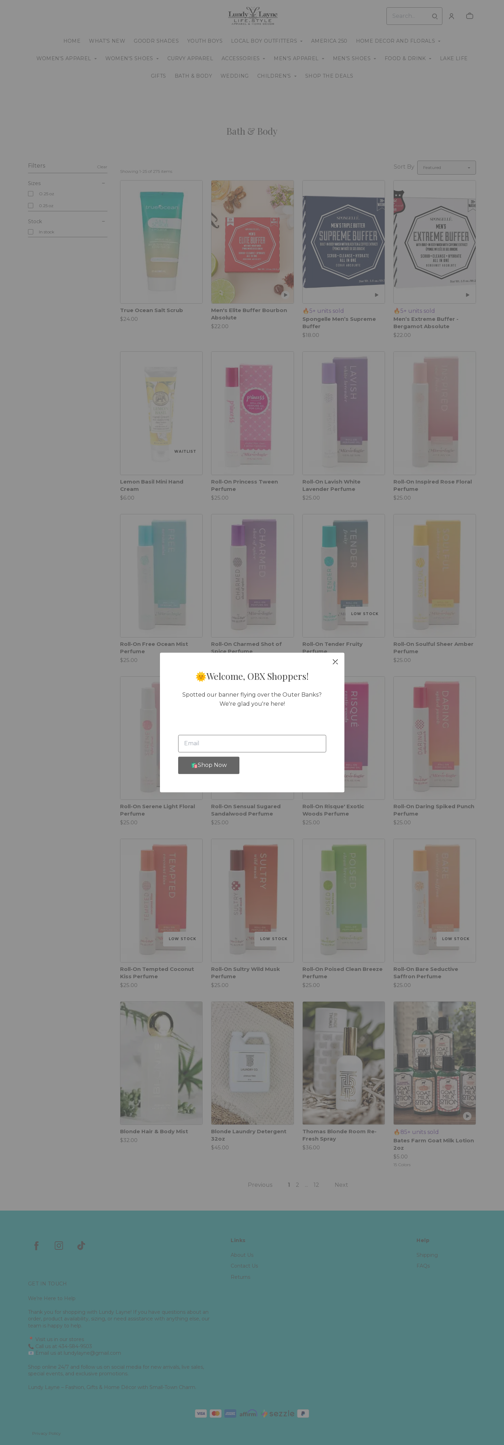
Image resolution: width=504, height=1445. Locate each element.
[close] (335, 661)
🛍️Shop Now (209, 765)
